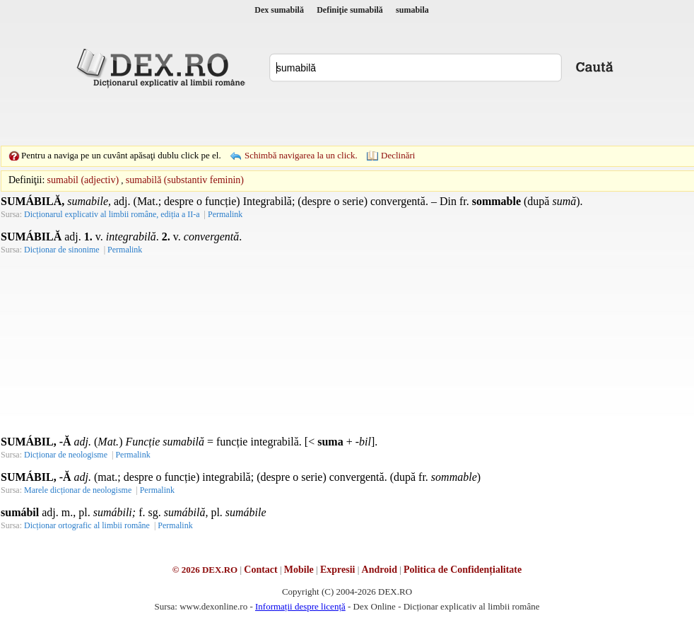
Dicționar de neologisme (65, 455)
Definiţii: (26, 180)
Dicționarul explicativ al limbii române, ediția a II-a (112, 214)
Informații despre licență (300, 606)
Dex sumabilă (279, 10)
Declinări (398, 155)
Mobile (299, 569)
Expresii (337, 569)
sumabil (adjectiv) (83, 180)
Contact (260, 569)
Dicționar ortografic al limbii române (87, 525)
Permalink (225, 214)
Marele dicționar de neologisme (77, 490)
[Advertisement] (249, 116)
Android (379, 569)
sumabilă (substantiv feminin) (185, 180)
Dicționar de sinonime (62, 250)
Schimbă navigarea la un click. (301, 155)
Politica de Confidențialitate (463, 569)
